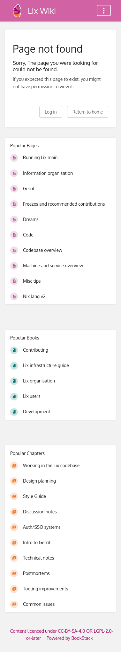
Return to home (87, 112)
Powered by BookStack (70, 638)
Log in (51, 112)
